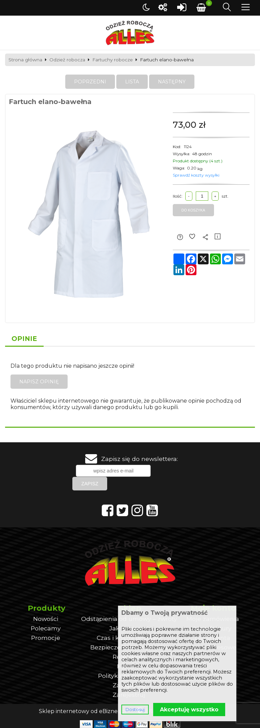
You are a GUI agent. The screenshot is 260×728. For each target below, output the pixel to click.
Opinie (24, 339)
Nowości (45, 618)
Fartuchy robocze (112, 60)
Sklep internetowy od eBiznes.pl (82, 711)
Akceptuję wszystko (189, 709)
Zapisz (89, 483)
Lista (132, 82)
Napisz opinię (39, 382)
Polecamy (46, 628)
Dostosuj (135, 709)
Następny (172, 82)
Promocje (45, 637)
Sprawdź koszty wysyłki (196, 175)
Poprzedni (90, 82)
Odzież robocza (67, 60)
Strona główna (25, 60)
